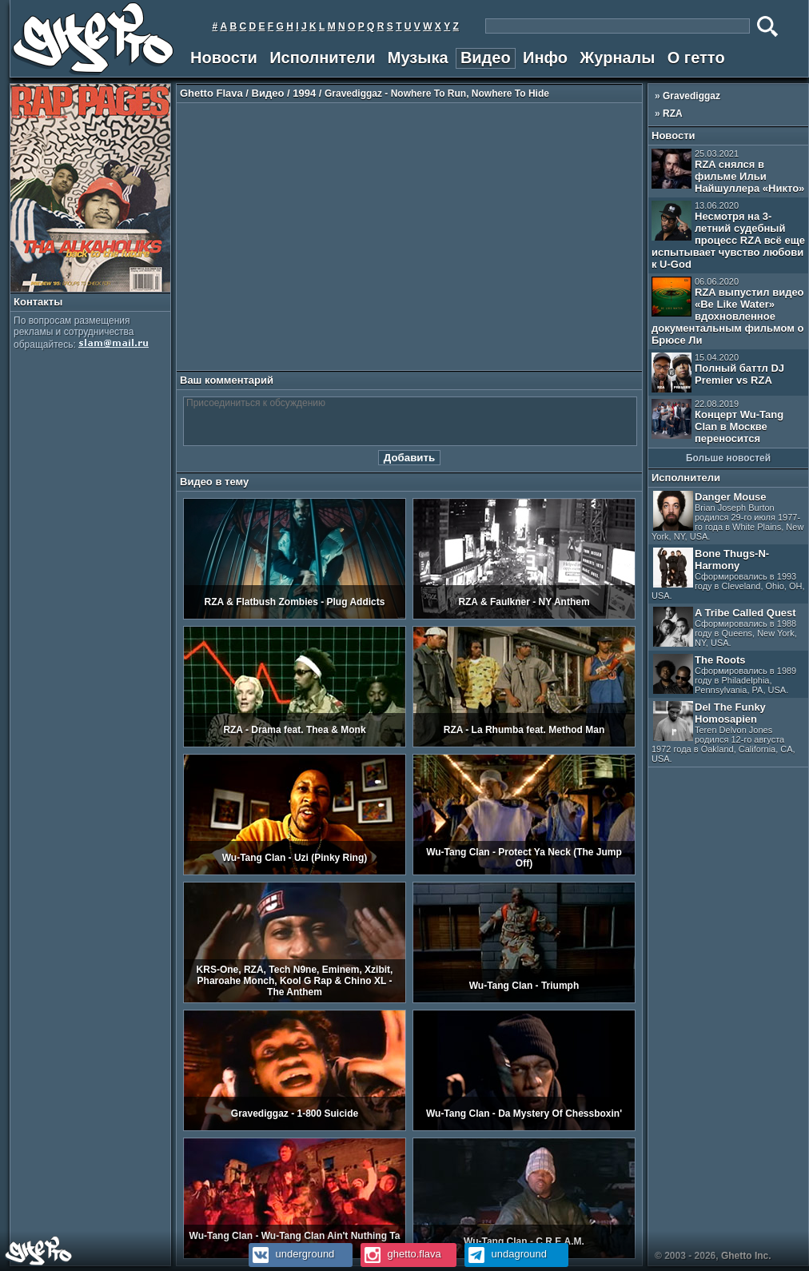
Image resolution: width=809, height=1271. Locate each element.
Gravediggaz (691, 96)
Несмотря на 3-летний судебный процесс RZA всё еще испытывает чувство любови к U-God (728, 235)
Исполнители (322, 57)
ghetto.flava (401, 1254)
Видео (485, 57)
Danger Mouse (727, 516)
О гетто (696, 57)
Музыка (418, 57)
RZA (673, 113)
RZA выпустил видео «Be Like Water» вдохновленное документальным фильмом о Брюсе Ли (728, 311)
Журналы (617, 57)
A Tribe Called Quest (725, 627)
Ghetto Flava (211, 93)
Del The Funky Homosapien (723, 732)
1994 (304, 93)
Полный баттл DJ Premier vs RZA (718, 372)
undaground (505, 1254)
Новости (223, 57)
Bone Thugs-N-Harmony (728, 574)
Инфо (545, 57)
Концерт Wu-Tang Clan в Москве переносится (717, 421)
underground (291, 1254)
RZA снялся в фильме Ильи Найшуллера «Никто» (728, 171)
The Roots (724, 674)
